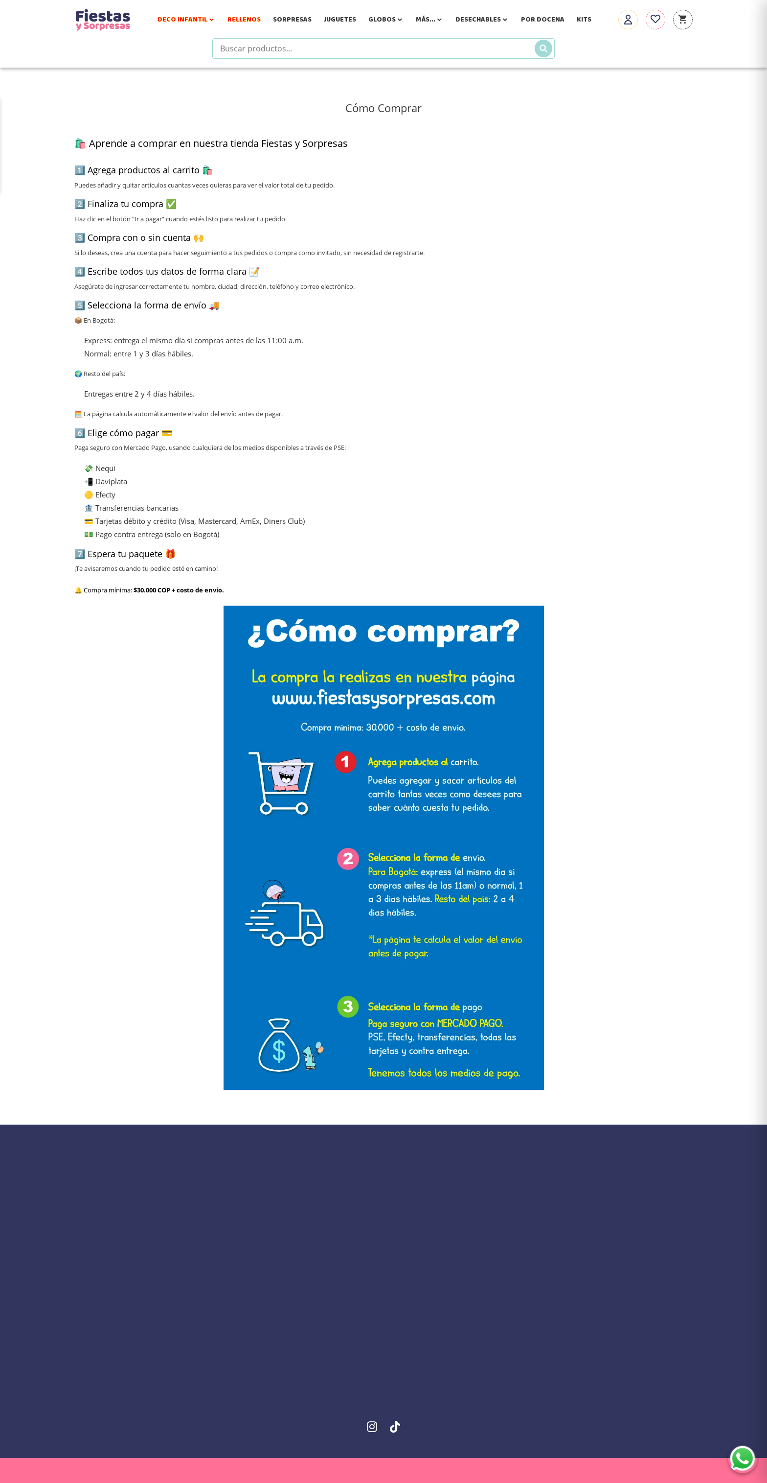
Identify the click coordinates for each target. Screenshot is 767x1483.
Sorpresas (292, 19)
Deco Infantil (186, 19)
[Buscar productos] (383, 48)
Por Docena (542, 19)
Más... (429, 19)
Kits (584, 19)
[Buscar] (543, 48)
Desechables (482, 19)
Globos (386, 19)
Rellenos (244, 19)
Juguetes (340, 19)
